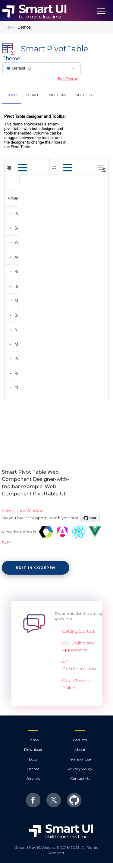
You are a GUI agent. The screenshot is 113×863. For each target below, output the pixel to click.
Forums (80, 740)
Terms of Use (80, 759)
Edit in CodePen (35, 568)
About (80, 749)
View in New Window (22, 510)
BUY (6, 542)
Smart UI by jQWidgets (35, 847)
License (33, 769)
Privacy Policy (79, 769)
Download (33, 749)
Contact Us (79, 778)
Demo (33, 740)
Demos (19, 27)
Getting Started (78, 631)
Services (33, 778)
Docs (33, 759)
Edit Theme (68, 78)
